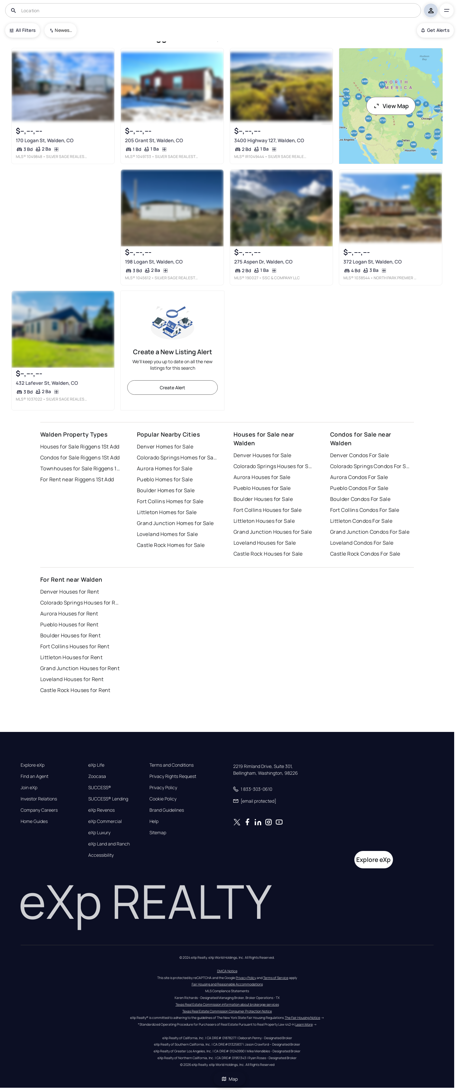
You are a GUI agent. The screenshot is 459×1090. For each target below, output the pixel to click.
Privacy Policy (163, 787)
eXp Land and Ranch (109, 844)
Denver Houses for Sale (263, 455)
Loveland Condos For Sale (362, 542)
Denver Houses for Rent (69, 591)
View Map (391, 106)
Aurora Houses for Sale (262, 477)
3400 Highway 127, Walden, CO (269, 140)
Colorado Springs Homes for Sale (177, 457)
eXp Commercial (105, 821)
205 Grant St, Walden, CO (154, 140)
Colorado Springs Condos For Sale (370, 466)
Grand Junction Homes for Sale (175, 523)
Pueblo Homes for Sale (165, 479)
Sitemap (157, 832)
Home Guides (34, 821)
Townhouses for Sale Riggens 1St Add (80, 468)
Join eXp (29, 787)
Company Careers (39, 810)
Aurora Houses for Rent (69, 613)
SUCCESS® (99, 787)
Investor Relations (39, 799)
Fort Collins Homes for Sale (170, 501)
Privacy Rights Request (172, 776)
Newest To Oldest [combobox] (63, 30)
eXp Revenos (101, 810)
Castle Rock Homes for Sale (171, 545)
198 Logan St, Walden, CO (154, 261)
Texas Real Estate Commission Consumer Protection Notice (227, 1011)
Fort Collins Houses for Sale (267, 509)
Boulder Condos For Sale (360, 499)
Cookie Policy (163, 799)
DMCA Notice (227, 971)
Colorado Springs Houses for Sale (274, 466)
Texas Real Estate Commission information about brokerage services (227, 1004)
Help (153, 821)
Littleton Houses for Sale (264, 520)
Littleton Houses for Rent (71, 657)
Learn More (304, 1024)
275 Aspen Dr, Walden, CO (263, 261)
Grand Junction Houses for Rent (80, 668)
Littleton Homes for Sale (167, 512)
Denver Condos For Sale (359, 455)
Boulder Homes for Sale (166, 490)
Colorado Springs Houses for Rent (80, 602)
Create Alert (172, 387)
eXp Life (96, 765)
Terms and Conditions (171, 765)
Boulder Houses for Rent (70, 635)
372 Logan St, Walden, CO (372, 261)
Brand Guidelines (166, 810)
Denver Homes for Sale (165, 446)
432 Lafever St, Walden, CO (47, 383)
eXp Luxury (99, 832)
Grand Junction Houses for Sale (273, 531)
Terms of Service (275, 977)
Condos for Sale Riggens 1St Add (80, 457)
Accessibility (101, 855)
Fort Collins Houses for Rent (74, 646)
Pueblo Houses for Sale (262, 488)
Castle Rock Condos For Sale (365, 553)
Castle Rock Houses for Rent (75, 690)
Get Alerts (435, 30)
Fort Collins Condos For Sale (364, 509)
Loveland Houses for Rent (72, 679)
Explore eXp (32, 765)
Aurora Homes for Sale (164, 468)
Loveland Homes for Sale (167, 534)
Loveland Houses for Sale (265, 542)
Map (229, 1079)
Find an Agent (34, 776)
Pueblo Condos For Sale (359, 488)
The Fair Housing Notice (302, 1017)
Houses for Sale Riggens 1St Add (80, 446)
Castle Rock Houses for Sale (268, 553)
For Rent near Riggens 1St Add (77, 479)
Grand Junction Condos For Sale (369, 531)
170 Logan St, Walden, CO (44, 140)
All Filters (22, 30)
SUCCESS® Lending (108, 799)
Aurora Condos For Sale (359, 477)
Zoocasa (97, 776)
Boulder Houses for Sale (263, 499)
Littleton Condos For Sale (361, 520)
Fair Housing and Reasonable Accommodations (227, 984)
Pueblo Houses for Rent (69, 624)
